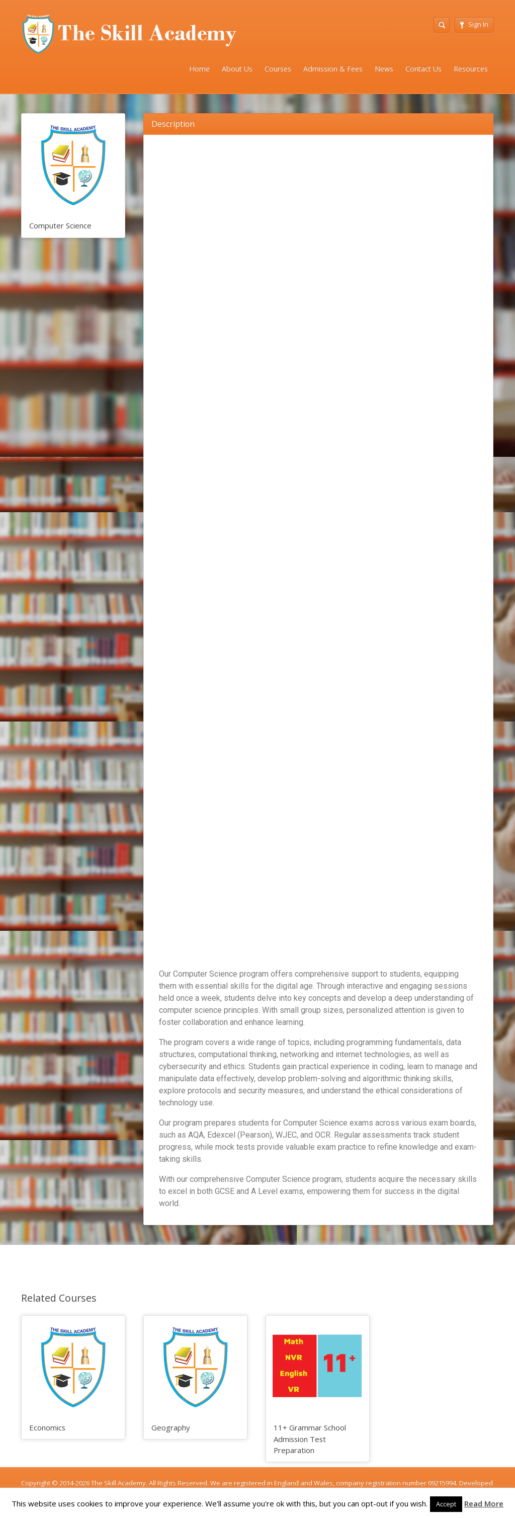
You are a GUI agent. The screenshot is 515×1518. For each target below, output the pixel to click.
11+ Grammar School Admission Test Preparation (310, 1438)
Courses (278, 68)
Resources (471, 68)
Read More (483, 1503)
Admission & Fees (333, 68)
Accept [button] (446, 1503)
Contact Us (423, 68)
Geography (170, 1427)
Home (199, 68)
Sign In (474, 24)
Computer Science (60, 225)
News (384, 68)
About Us (237, 68)
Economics (47, 1427)
